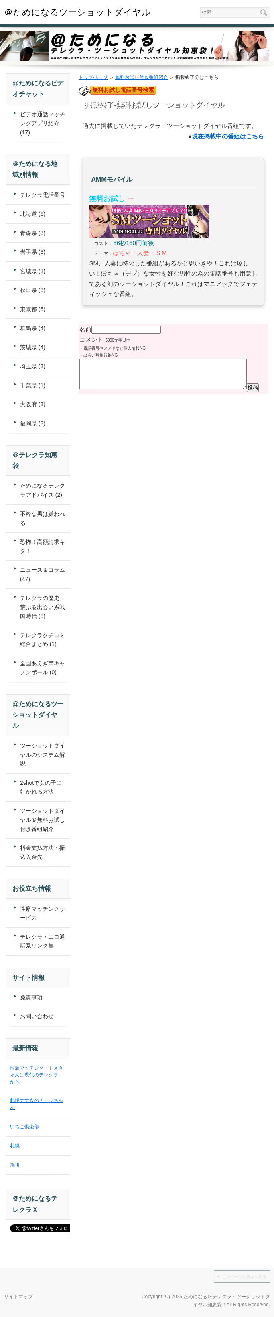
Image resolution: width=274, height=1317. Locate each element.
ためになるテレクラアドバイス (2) (42, 490)
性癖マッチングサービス (42, 913)
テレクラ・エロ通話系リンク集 (42, 941)
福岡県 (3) (32, 423)
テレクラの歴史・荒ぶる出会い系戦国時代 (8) (42, 607)
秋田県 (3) (32, 290)
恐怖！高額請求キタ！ (42, 546)
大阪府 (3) (32, 404)
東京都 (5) (32, 309)
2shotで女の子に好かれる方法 (41, 787)
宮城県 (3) (32, 271)
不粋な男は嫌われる (42, 518)
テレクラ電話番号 (42, 195)
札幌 (15, 1146)
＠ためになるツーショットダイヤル (77, 12)
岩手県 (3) (32, 252)
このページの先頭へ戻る (244, 1276)
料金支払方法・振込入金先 (42, 852)
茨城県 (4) (32, 347)
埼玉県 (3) (32, 366)
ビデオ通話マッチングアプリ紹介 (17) (42, 123)
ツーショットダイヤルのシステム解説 (42, 754)
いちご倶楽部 (24, 1126)
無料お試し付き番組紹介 (141, 77)
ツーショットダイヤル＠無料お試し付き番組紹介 (42, 820)
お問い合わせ (37, 1016)
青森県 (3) (32, 233)
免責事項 (31, 997)
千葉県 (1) (32, 385)
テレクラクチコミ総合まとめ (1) (42, 640)
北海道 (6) (32, 214)
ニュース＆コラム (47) (42, 574)
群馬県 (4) (32, 328)
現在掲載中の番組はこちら (228, 136)
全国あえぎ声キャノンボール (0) (42, 668)
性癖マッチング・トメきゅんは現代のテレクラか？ (36, 1074)
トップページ (93, 77)
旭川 (15, 1165)
